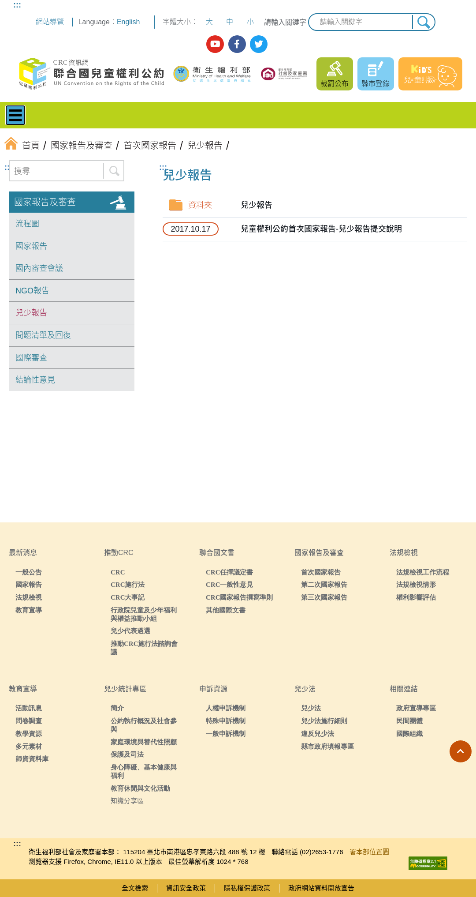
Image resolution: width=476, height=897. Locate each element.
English (128, 22)
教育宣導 (28, 610)
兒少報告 (31, 312)
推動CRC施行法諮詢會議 (144, 647)
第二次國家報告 (324, 584)
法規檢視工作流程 (422, 572)
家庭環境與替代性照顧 (144, 742)
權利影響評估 (416, 597)
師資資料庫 (31, 758)
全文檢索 (135, 888)
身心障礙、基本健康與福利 (144, 771)
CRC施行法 (128, 584)
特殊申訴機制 (225, 720)
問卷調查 (28, 720)
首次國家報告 (321, 572)
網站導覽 (50, 22)
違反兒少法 (317, 733)
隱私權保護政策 (247, 888)
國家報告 (31, 246)
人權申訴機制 (225, 708)
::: (17, 4)
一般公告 (28, 572)
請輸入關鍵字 (285, 22)
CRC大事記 (128, 597)
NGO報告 (32, 290)
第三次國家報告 (324, 597)
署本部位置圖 (369, 852)
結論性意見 (35, 379)
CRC (118, 572)
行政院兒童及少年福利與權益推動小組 (144, 614)
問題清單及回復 (43, 335)
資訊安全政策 (186, 888)
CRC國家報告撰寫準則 (239, 597)
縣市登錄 (375, 83)
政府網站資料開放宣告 (321, 888)
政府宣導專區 (416, 708)
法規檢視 (28, 597)
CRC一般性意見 (229, 584)
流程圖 (27, 223)
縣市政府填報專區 (327, 746)
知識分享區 (127, 800)
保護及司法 (127, 754)
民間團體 (409, 720)
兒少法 (311, 708)
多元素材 (28, 746)
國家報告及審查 (45, 202)
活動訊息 (28, 708)
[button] (461, 751)
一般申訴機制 (225, 733)
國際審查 (31, 357)
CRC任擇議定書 (229, 572)
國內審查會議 (39, 268)
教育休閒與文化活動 (140, 788)
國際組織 (409, 733)
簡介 (117, 708)
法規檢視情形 (416, 584)
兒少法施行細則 (324, 720)
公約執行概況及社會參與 (144, 724)
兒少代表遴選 (130, 630)
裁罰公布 (334, 83)
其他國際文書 (225, 610)
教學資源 (28, 733)
